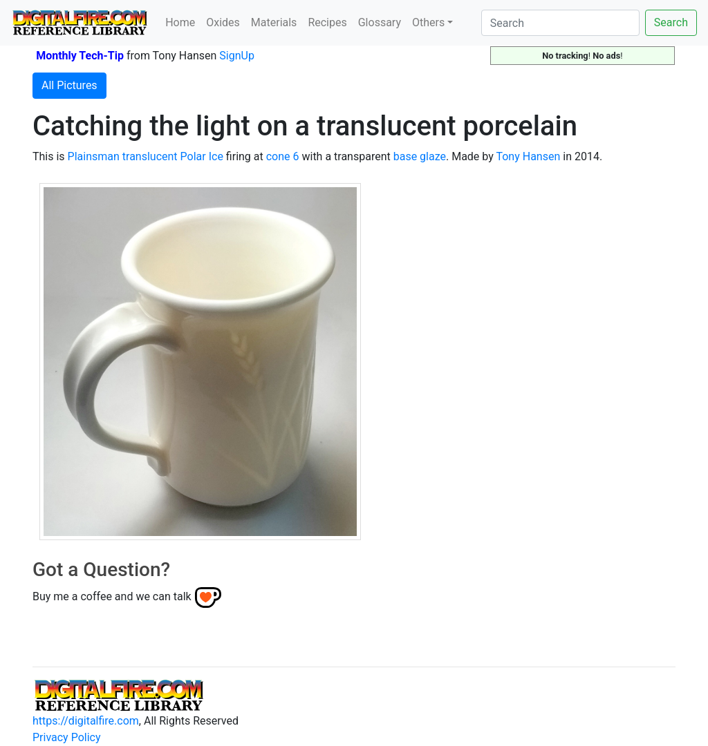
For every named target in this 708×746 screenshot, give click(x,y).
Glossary (379, 22)
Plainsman (94, 156)
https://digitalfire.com (85, 720)
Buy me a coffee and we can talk (112, 596)
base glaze (419, 156)
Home (180, 22)
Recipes (327, 22)
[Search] (560, 23)
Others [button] (428, 22)
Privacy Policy (66, 737)
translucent (150, 156)
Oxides (223, 22)
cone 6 (282, 156)
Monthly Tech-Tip (80, 55)
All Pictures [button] (69, 85)
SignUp (236, 55)
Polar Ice (201, 156)
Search (671, 22)
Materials (274, 22)
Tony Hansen (528, 156)
